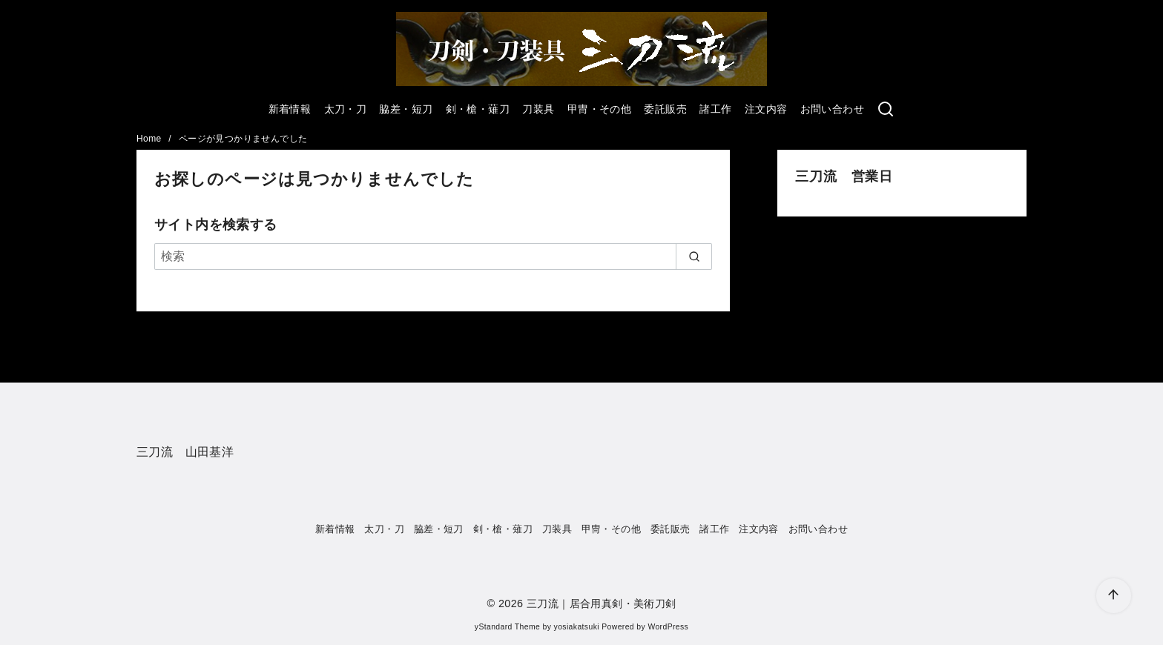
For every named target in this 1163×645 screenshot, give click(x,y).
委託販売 (665, 109)
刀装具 (538, 109)
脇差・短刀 (405, 109)
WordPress (668, 627)
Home (150, 138)
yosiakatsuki (576, 627)
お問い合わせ (832, 109)
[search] (694, 256)
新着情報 (290, 109)
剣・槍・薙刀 (478, 109)
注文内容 (766, 109)
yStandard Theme (507, 627)
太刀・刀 (345, 109)
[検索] (433, 256)
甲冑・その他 (599, 109)
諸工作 (715, 109)
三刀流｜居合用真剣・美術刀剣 (601, 603)
